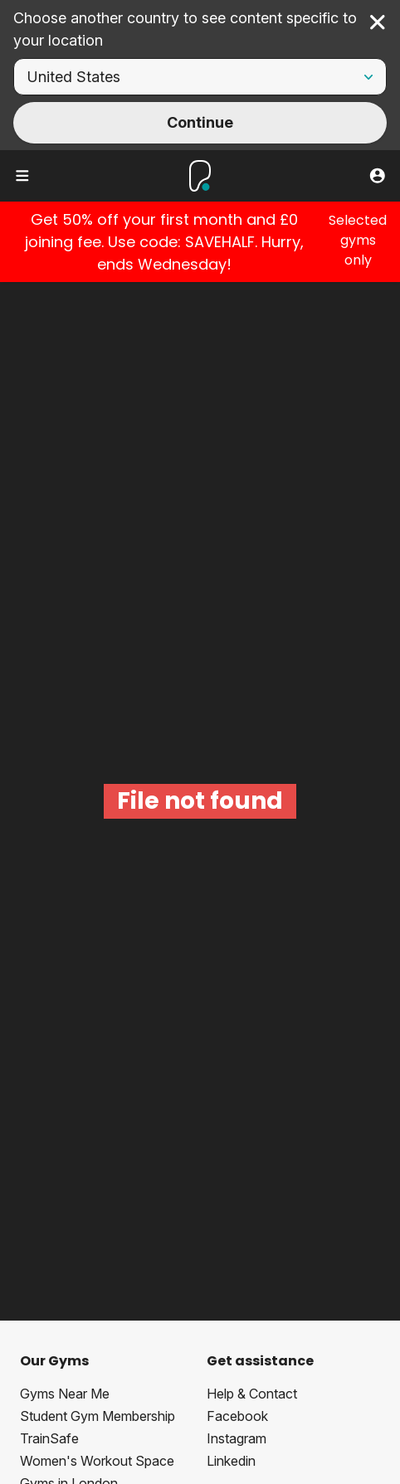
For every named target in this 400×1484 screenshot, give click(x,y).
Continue (200, 122)
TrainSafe (49, 1438)
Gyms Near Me (65, 1393)
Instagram (236, 1438)
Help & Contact (252, 1393)
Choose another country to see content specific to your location (185, 29)
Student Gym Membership (97, 1416)
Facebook (237, 1416)
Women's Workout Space (97, 1460)
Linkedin (231, 1460)
